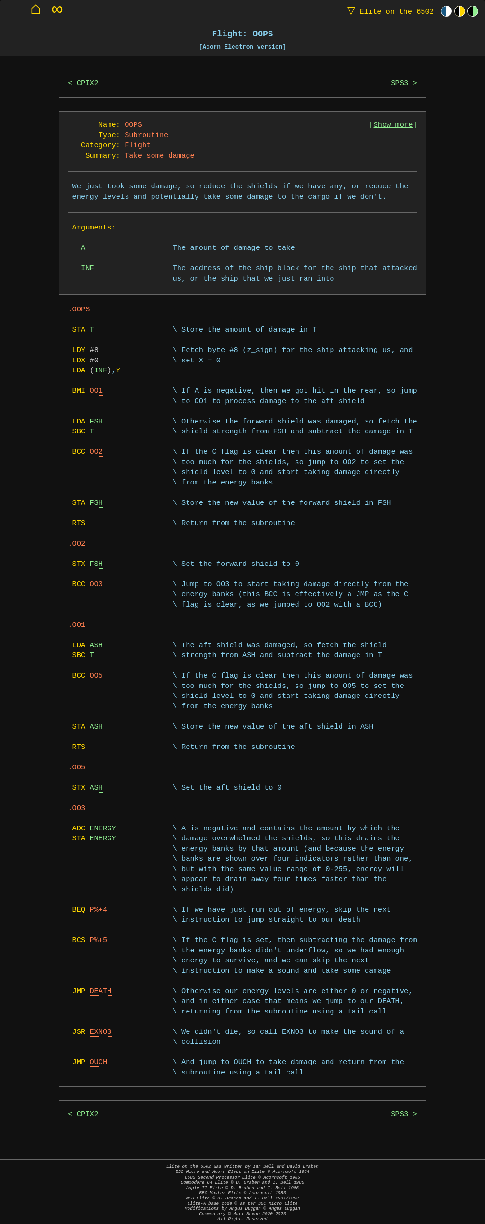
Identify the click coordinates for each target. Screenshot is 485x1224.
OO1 (96, 391)
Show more (393, 125)
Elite (388, 11)
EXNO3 (100, 1032)
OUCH (98, 1062)
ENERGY (103, 829)
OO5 (96, 676)
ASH (96, 646)
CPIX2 (88, 83)
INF (101, 371)
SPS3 (399, 83)
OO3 (96, 585)
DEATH (100, 991)
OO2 (96, 452)
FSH (96, 422)
